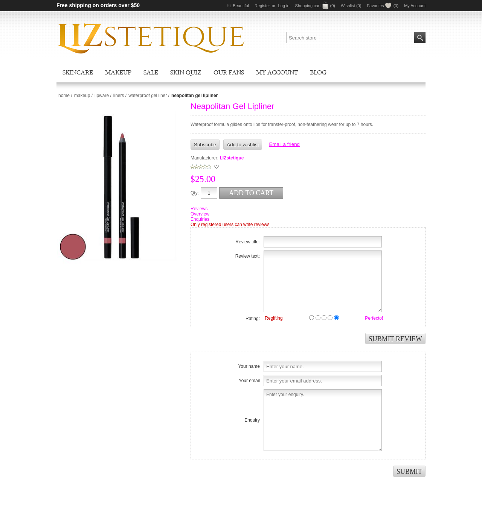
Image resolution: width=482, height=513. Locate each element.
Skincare (78, 72)
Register (262, 5)
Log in (284, 5)
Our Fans (229, 72)
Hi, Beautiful (238, 5)
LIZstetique (232, 158)
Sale (150, 72)
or (274, 5)
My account (277, 72)
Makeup (118, 72)
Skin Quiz (185, 72)
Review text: (247, 256)
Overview (200, 214)
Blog (318, 72)
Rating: (253, 318)
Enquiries (200, 219)
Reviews (199, 208)
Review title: (247, 241)
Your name (249, 366)
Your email (249, 380)
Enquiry (252, 420)
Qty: (195, 193)
